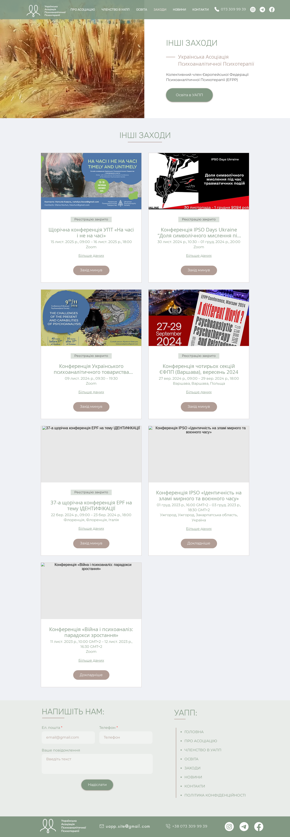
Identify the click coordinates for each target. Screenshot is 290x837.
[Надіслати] (97, 785)
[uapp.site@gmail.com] (124, 826)
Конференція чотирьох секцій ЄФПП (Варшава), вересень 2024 (199, 369)
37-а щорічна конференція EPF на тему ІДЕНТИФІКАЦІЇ (91, 506)
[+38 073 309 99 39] (186, 826)
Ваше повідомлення (61, 750)
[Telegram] (262, 9)
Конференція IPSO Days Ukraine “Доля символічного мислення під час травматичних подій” (199, 233)
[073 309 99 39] (231, 9)
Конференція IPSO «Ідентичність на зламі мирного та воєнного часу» (199, 496)
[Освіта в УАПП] (189, 95)
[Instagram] (253, 9)
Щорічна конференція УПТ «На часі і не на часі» (91, 233)
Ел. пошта (51, 728)
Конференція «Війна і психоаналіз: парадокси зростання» (91, 632)
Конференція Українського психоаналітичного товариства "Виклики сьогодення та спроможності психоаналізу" (91, 369)
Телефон (107, 728)
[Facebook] (272, 9)
